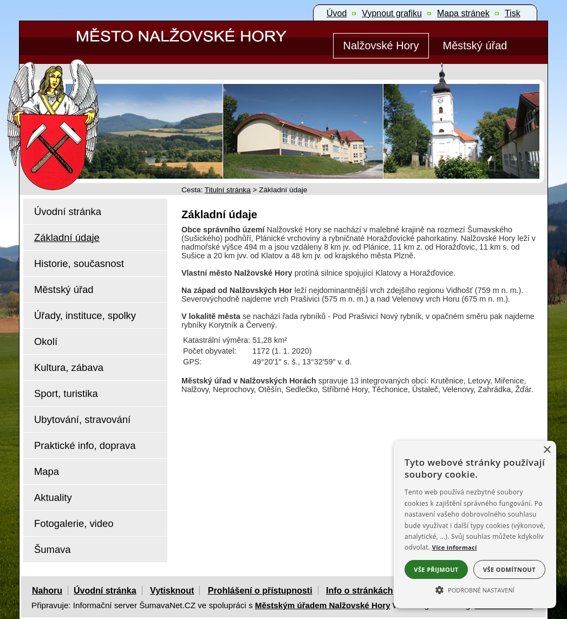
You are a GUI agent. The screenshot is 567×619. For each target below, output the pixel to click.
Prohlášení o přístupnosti (260, 590)
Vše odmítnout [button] (509, 569)
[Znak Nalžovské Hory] (84, 109)
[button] (475, 589)
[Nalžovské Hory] (381, 45)
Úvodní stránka (105, 590)
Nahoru (47, 590)
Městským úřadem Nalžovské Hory (322, 605)
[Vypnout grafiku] (391, 13)
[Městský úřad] (475, 45)
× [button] (547, 450)
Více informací (454, 547)
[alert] (475, 524)
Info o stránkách (359, 590)
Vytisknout (172, 590)
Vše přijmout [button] (436, 569)
